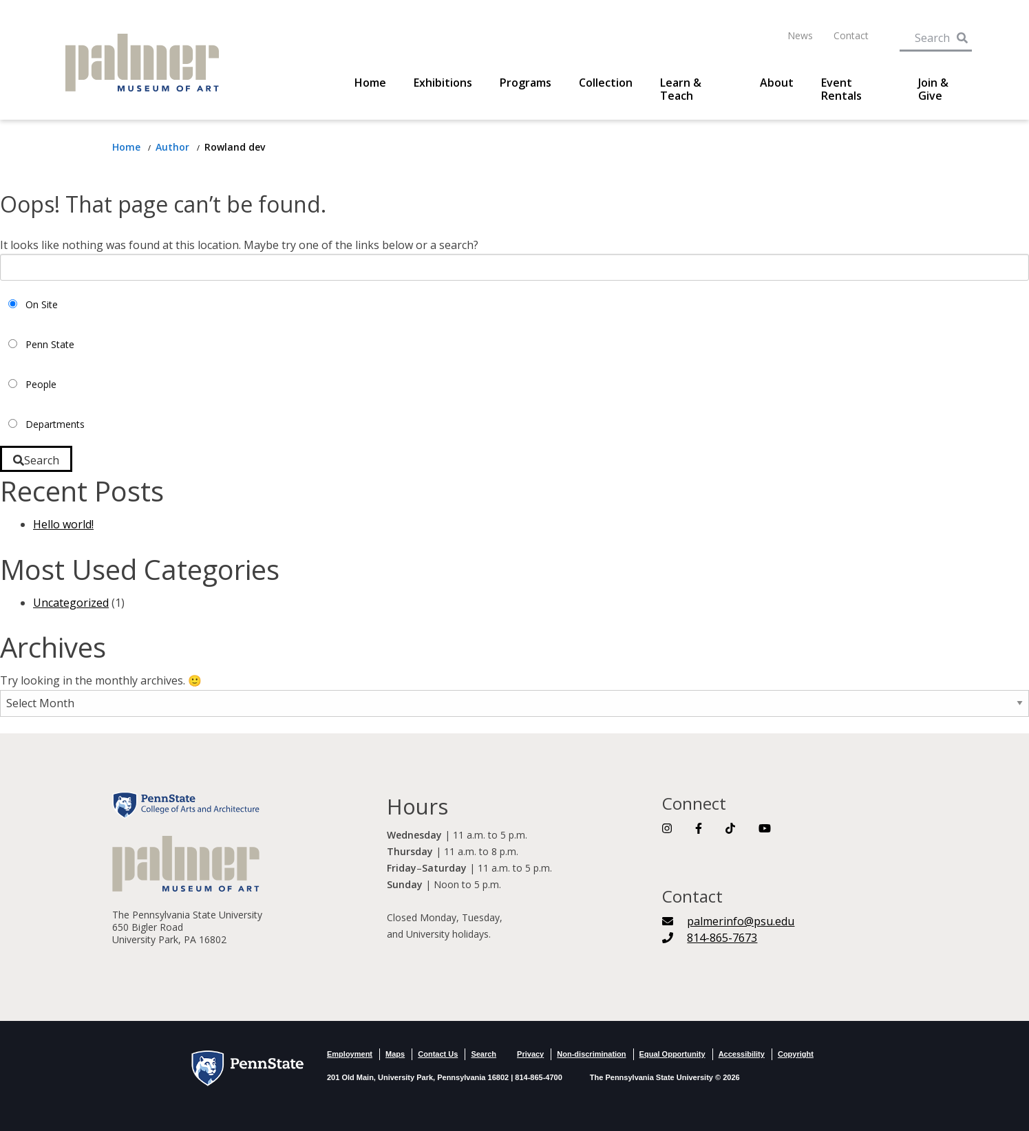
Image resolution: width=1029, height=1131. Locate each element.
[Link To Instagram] (667, 828)
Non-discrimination (591, 1054)
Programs (525, 82)
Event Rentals (841, 89)
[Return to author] (174, 146)
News (800, 35)
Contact (851, 35)
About (777, 82)
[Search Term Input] (927, 35)
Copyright (796, 1054)
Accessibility (742, 1054)
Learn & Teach (680, 89)
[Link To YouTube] (765, 828)
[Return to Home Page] (127, 146)
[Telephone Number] (709, 937)
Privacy (530, 1054)
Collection (606, 82)
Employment (349, 1054)
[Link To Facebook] (698, 828)
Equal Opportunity (672, 1054)
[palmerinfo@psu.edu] (728, 921)
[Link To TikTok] (730, 828)
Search (483, 1054)
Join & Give (933, 89)
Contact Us (438, 1054)
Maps (395, 1054)
